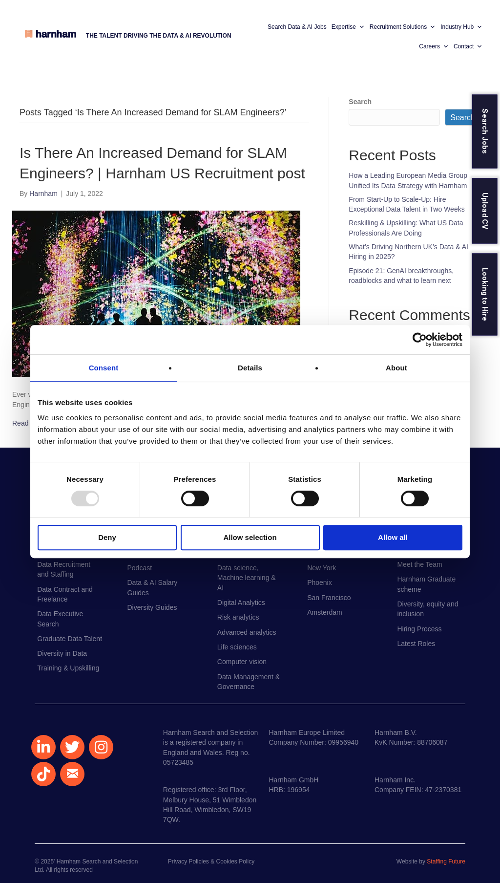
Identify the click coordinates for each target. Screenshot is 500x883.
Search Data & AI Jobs (297, 26)
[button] (43, 747)
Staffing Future (446, 861)
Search (360, 102)
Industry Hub (461, 27)
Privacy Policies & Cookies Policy (211, 861)
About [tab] (396, 368)
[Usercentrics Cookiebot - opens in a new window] (419, 339)
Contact (468, 46)
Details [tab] (250, 368)
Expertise (348, 27)
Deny (107, 537)
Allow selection (249, 537)
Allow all (393, 537)
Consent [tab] (104, 368)
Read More (29, 423)
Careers (434, 46)
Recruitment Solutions (403, 27)
